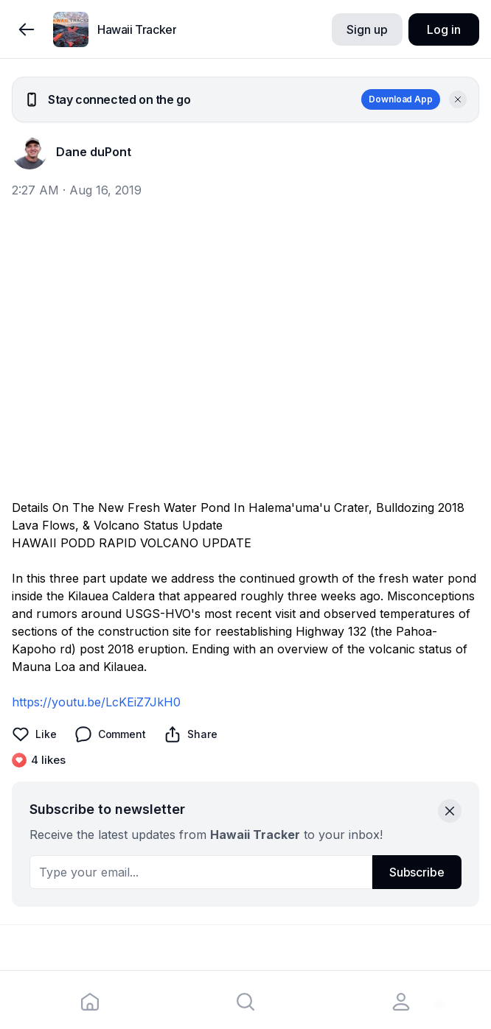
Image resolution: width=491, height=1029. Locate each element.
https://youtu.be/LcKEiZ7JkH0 (96, 702)
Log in (443, 29)
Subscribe (417, 872)
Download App (401, 99)
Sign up (367, 29)
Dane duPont (93, 151)
